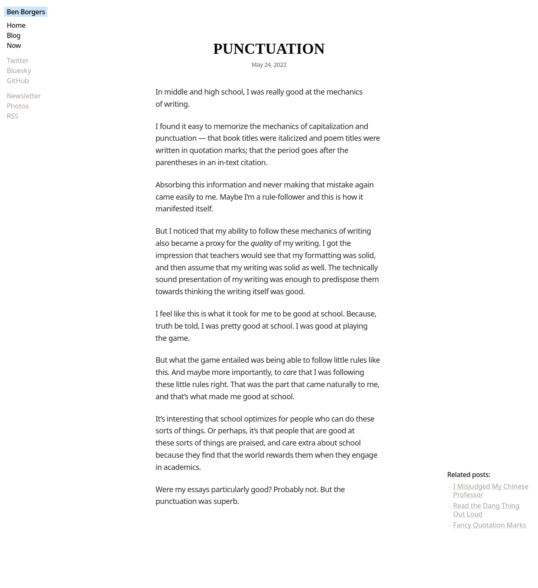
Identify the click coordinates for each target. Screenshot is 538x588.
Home (16, 25)
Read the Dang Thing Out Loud (486, 510)
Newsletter (24, 95)
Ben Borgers (26, 11)
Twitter (18, 60)
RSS (12, 116)
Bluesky (19, 70)
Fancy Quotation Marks (489, 525)
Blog (14, 35)
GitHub (18, 80)
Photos (18, 106)
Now (14, 45)
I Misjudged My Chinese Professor (490, 490)
